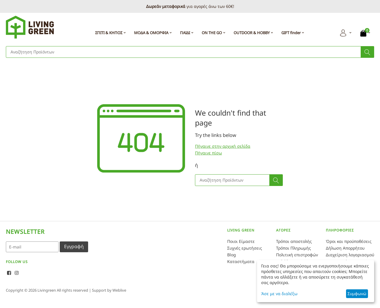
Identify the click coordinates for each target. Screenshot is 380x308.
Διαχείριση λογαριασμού (350, 254)
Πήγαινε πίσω (208, 153)
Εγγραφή (74, 246)
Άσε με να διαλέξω (279, 293)
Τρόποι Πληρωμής (293, 248)
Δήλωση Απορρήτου (345, 248)
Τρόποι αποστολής (294, 241)
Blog (231, 254)
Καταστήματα (240, 261)
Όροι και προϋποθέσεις (349, 241)
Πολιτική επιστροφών (297, 254)
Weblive (119, 290)
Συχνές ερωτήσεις (244, 248)
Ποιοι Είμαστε (241, 241)
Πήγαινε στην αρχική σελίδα (222, 146)
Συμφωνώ (357, 293)
